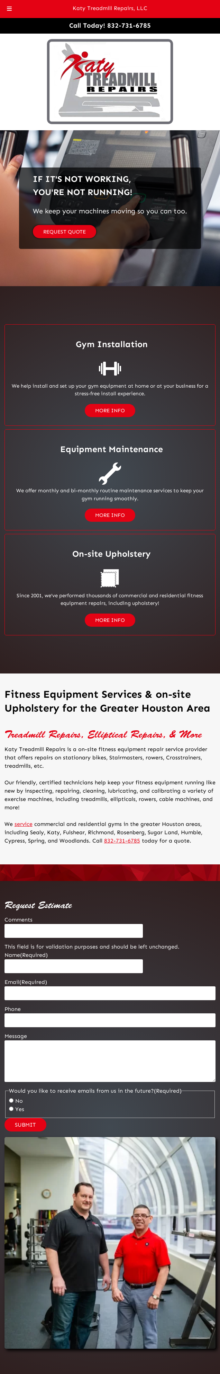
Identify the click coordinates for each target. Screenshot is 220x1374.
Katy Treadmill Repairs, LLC (110, 8)
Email (25, 982)
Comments (18, 919)
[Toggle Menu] (9, 9)
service (24, 824)
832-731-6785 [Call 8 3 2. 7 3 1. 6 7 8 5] (122, 840)
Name (26, 955)
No (19, 1101)
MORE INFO (110, 410)
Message (15, 1036)
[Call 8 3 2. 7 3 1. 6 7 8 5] (129, 25)
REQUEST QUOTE (64, 232)
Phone (12, 1009)
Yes (19, 1109)
